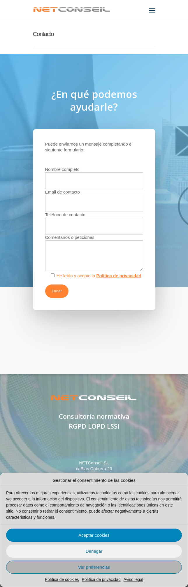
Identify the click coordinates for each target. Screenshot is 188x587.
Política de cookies (62, 579)
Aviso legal (133, 579)
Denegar (94, 551)
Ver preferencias (94, 567)
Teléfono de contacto (94, 223)
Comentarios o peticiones (94, 254)
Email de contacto (94, 200)
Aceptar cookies (94, 535)
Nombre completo (94, 178)
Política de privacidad (101, 579)
